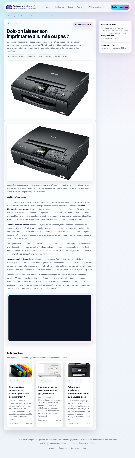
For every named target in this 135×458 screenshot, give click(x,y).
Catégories (59, 7)
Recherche (81, 7)
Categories (63, 448)
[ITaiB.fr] (92, 443)
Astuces (24, 16)
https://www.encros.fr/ (109, 38)
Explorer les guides (120, 7)
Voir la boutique (95, 7)
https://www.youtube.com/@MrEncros (114, 48)
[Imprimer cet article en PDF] (83, 24)
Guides (70, 7)
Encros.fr (75, 443)
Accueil (48, 7)
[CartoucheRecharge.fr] (20, 7)
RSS (84, 448)
